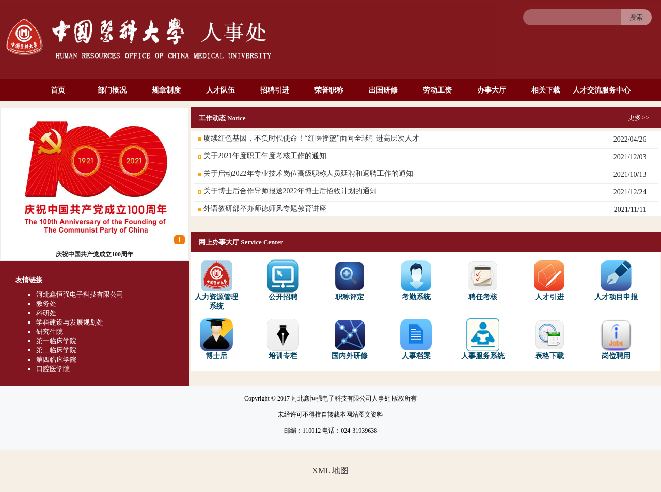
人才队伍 (220, 90)
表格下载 (549, 339)
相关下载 (545, 90)
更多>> (638, 117)
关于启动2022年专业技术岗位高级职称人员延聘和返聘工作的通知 (308, 173)
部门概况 (112, 90)
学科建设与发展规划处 (69, 322)
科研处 (46, 313)
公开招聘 (283, 280)
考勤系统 (416, 280)
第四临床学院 (56, 359)
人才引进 (549, 280)
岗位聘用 (616, 339)
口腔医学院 (53, 369)
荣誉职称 (328, 90)
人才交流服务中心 (602, 90)
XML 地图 (330, 470)
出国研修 (383, 90)
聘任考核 (482, 280)
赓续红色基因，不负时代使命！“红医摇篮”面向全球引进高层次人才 (311, 138)
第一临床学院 (56, 341)
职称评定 (349, 280)
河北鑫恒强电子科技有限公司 (79, 294)
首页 (58, 90)
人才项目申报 (616, 280)
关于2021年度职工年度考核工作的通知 (264, 156)
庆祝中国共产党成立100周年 (94, 254)
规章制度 (166, 90)
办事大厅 (491, 90)
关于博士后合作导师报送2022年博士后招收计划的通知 (290, 191)
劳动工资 (437, 90)
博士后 (216, 339)
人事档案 (416, 339)
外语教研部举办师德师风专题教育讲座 (264, 208)
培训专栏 (283, 339)
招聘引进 (274, 90)
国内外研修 (350, 339)
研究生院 (49, 331)
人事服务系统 (483, 339)
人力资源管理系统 (216, 284)
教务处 (46, 304)
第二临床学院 (56, 350)
